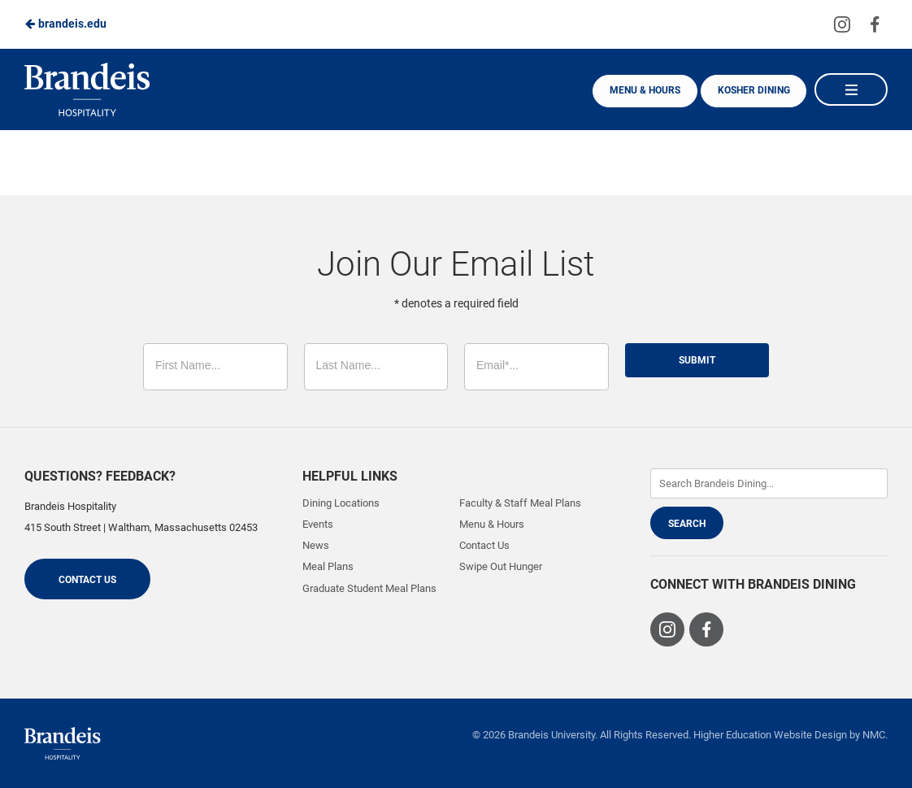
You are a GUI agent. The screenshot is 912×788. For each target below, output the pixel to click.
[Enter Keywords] (769, 483)
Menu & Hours (641, 90)
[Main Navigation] (851, 89)
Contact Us (87, 580)
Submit (697, 360)
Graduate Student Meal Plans (369, 588)
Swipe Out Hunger (500, 566)
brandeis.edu (65, 23)
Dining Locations (341, 503)
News (315, 545)
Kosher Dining (752, 90)
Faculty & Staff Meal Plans (520, 503)
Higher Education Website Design (770, 735)
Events (317, 524)
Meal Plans (328, 566)
